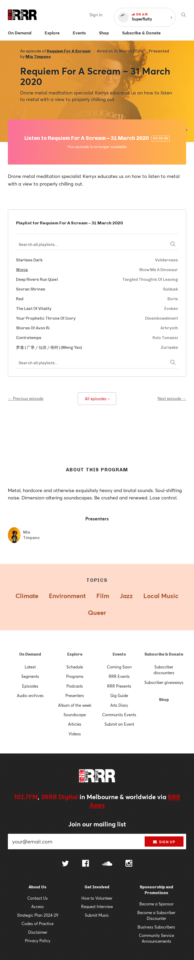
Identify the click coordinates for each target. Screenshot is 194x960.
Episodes (30, 686)
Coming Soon (119, 666)
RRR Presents (119, 686)
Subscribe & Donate (163, 654)
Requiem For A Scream (69, 51)
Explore (74, 654)
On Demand (30, 654)
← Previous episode (25, 398)
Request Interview (97, 906)
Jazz (126, 596)
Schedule (74, 666)
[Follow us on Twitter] (65, 864)
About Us (37, 887)
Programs (74, 676)
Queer (97, 612)
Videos (75, 733)
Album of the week (74, 705)
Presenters (74, 695)
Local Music (161, 596)
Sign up (164, 842)
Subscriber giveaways (163, 682)
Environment (67, 596)
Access (37, 906)
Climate (26, 596)
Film (102, 596)
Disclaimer (37, 932)
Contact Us (37, 898)
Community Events (119, 714)
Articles (74, 724)
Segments (30, 676)
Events (119, 654)
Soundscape (75, 714)
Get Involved (97, 887)
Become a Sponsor (156, 903)
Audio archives (30, 695)
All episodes (97, 398)
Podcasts (74, 686)
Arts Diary (119, 705)
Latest (30, 666)
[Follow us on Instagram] (128, 864)
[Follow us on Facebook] (85, 864)
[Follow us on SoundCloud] (107, 864)
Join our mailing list (97, 824)
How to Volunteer (96, 898)
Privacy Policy (37, 940)
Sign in (96, 14)
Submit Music (97, 915)
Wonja (22, 269)
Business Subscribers (156, 927)
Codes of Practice (38, 923)
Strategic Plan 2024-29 (37, 915)
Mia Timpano (38, 56)
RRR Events (119, 676)
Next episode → (172, 398)
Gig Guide (119, 695)
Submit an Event (119, 724)
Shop (164, 699)
